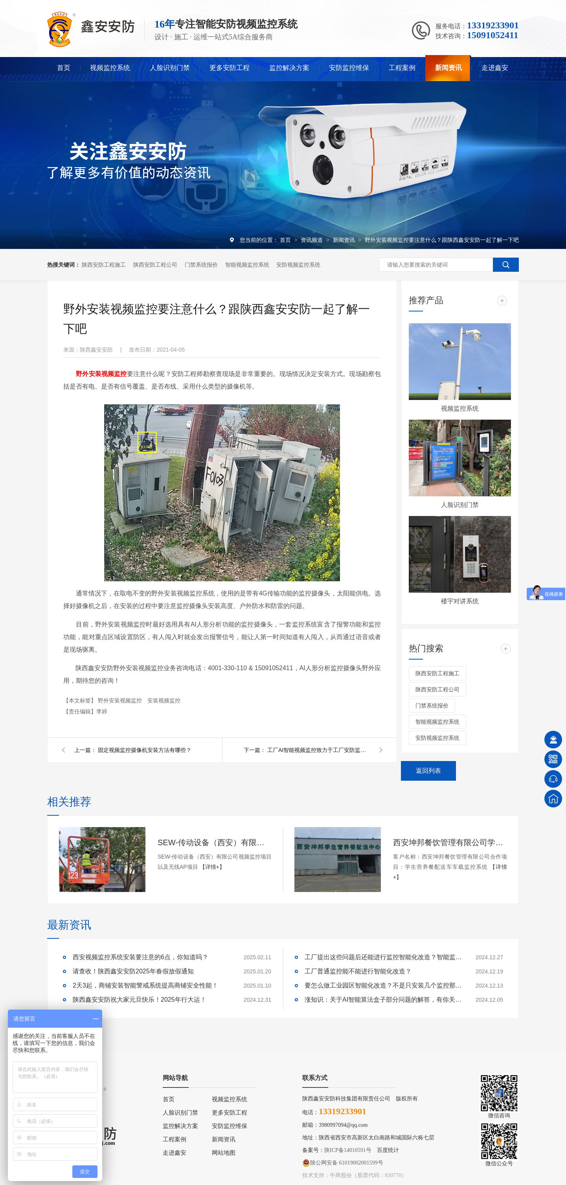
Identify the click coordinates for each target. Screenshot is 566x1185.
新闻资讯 (448, 68)
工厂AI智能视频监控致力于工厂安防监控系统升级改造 (318, 750)
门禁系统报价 (201, 265)
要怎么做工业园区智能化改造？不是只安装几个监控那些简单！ (383, 985)
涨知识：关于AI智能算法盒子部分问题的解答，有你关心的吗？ (383, 999)
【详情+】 (212, 867)
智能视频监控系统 (247, 265)
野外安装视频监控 (120, 700)
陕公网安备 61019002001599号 (342, 1163)
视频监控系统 (110, 68)
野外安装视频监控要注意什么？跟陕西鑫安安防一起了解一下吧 (442, 240)
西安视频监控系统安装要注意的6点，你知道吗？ (140, 957)
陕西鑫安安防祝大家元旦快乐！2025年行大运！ (139, 999)
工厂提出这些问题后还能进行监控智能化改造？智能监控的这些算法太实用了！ (383, 957)
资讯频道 (312, 240)
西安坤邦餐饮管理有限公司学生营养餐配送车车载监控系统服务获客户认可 (450, 842)
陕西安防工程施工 (104, 265)
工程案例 (402, 68)
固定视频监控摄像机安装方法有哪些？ (144, 750)
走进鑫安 (494, 68)
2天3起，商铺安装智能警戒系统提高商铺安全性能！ (145, 985)
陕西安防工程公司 (155, 265)
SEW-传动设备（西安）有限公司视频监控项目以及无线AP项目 (215, 842)
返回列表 (428, 770)
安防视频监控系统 (298, 265)
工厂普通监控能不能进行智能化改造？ (358, 971)
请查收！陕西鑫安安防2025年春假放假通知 (133, 971)
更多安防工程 (229, 68)
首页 (63, 68)
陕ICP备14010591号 (347, 1150)
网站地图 (223, 1153)
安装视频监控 (163, 700)
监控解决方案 (289, 68)
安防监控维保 (349, 68)
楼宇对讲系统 (460, 601)
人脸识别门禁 (170, 68)
